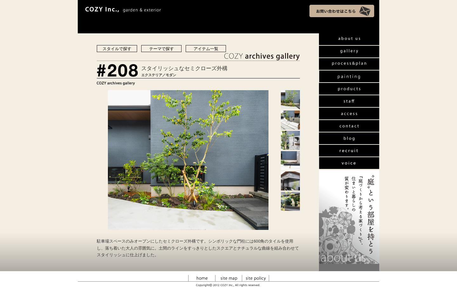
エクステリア (151, 75)
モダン (171, 75)
